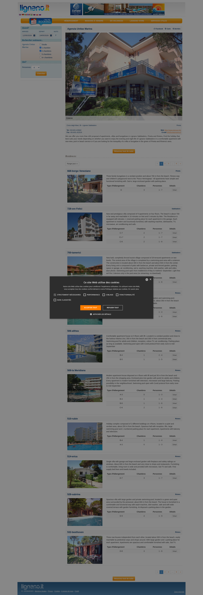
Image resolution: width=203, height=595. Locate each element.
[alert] (101, 297)
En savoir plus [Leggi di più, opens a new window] (133, 289)
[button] (101, 314)
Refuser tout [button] (113, 308)
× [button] (150, 279)
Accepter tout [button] (90, 308)
